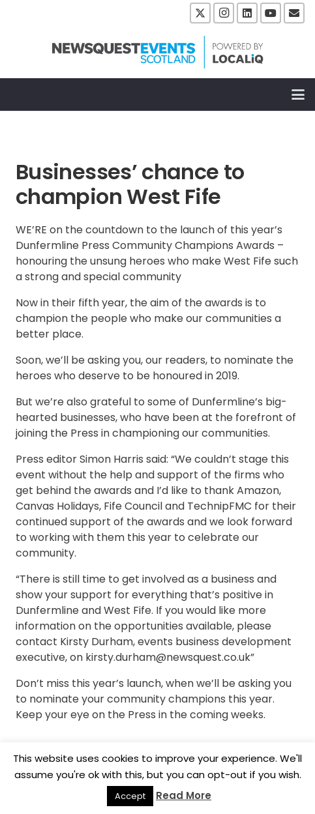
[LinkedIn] (247, 13)
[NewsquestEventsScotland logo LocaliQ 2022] (157, 52)
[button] (298, 94)
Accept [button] (130, 796)
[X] (200, 13)
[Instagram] (223, 13)
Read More (183, 795)
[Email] (294, 13)
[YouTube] (270, 13)
